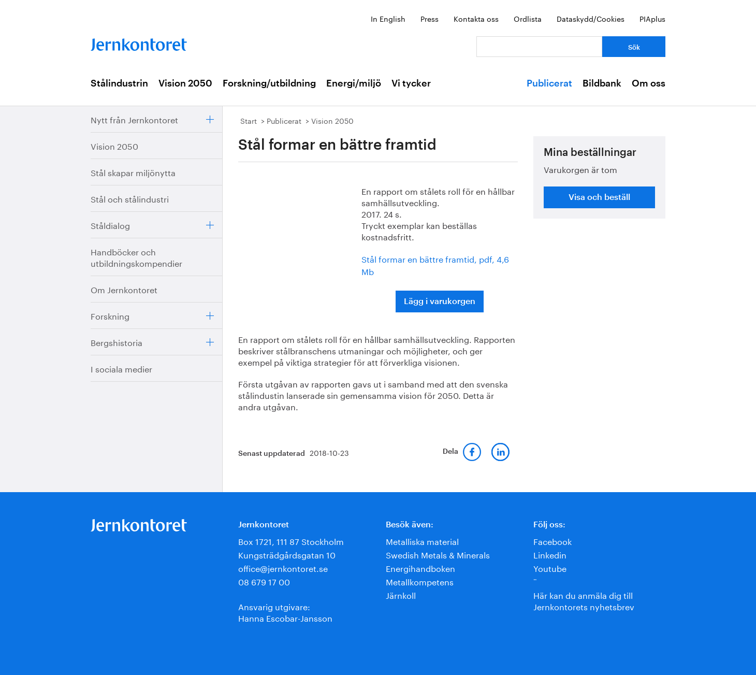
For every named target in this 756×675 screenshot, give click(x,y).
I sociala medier (121, 368)
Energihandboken (420, 567)
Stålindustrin (119, 83)
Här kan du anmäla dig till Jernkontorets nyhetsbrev (583, 600)
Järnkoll (401, 594)
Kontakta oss (476, 18)
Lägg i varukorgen (439, 301)
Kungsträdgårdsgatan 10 (287, 554)
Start (248, 120)
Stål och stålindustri (130, 198)
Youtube (549, 567)
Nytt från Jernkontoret (134, 118)
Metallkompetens (420, 581)
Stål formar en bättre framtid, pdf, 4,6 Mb (435, 264)
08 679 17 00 (264, 581)
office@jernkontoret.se (283, 567)
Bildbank (602, 83)
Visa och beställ (599, 197)
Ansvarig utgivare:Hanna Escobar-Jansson (285, 611)
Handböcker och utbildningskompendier (136, 257)
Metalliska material (422, 540)
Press (429, 18)
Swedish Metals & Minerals (438, 554)
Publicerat (549, 83)
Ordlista (528, 18)
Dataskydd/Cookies (590, 18)
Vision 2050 (185, 83)
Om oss (648, 83)
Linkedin (549, 554)
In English (388, 18)
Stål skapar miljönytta (133, 171)
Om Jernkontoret (124, 288)
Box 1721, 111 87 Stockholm (291, 540)
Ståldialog (110, 224)
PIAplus (652, 18)
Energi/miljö (353, 83)
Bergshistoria (116, 341)
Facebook (552, 540)
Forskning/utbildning (269, 83)
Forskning (110, 315)
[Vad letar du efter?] (539, 46)
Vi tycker (411, 83)
